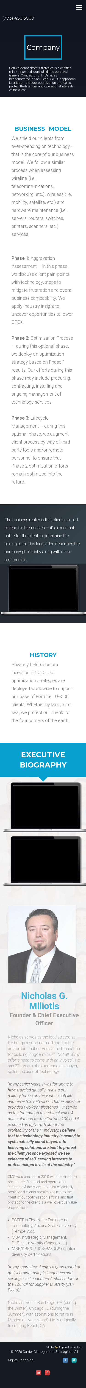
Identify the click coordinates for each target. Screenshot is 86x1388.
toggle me (79, 7)
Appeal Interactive (70, 1347)
